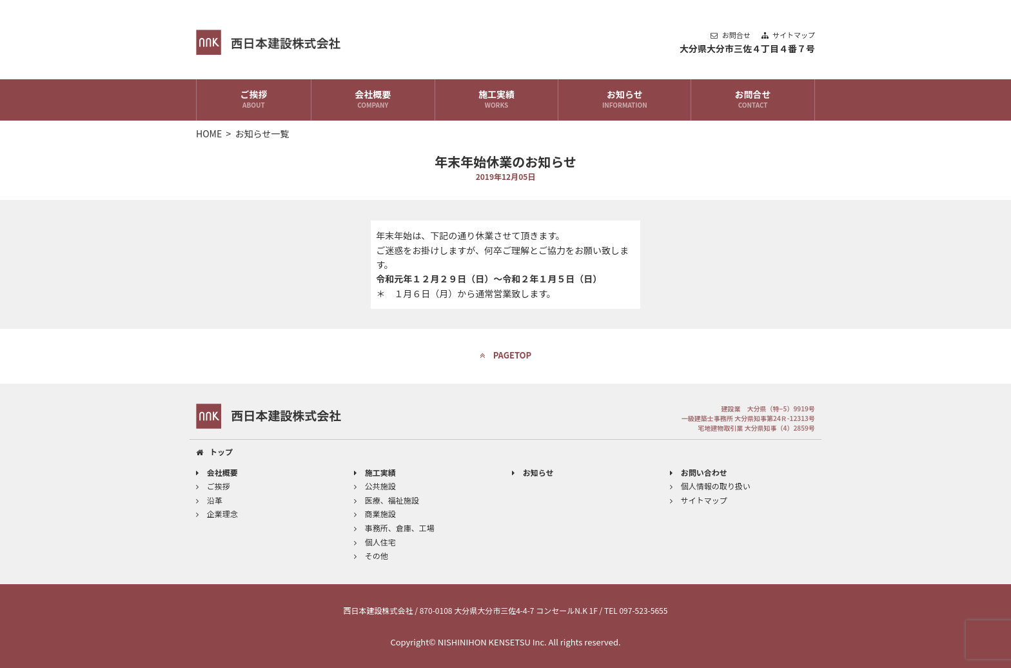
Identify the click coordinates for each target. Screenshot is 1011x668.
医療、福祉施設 (386, 500)
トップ (214, 451)
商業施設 (375, 513)
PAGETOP (506, 355)
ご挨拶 (254, 100)
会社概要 (373, 100)
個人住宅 (375, 541)
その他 (371, 555)
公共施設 (375, 485)
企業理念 (217, 513)
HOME (209, 133)
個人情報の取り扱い (710, 485)
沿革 (209, 500)
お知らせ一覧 (262, 133)
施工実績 (496, 100)
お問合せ (731, 35)
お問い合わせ (698, 472)
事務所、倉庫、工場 (394, 527)
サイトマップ (788, 35)
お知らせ (624, 100)
